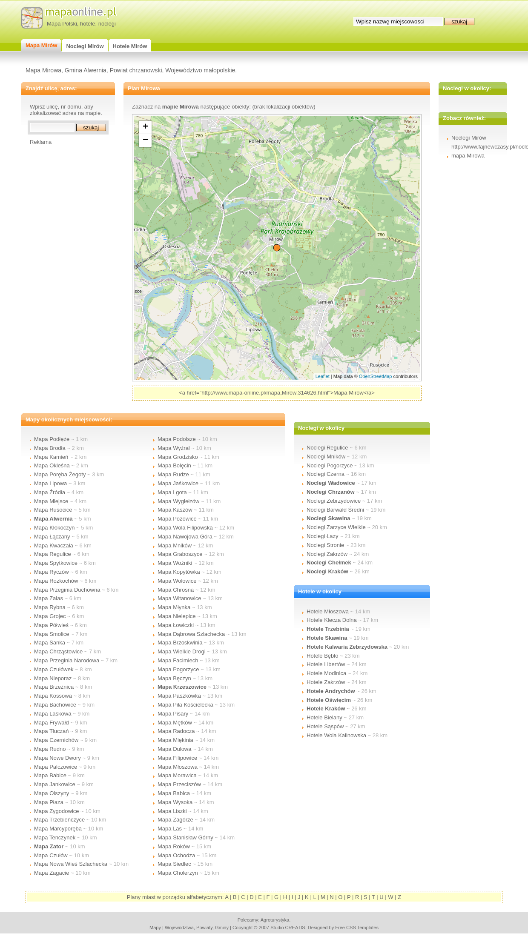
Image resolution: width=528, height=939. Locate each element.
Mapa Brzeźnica (54, 687)
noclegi (107, 23)
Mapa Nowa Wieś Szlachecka (70, 864)
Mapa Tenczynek (54, 837)
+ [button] (145, 127)
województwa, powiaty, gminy (197, 927)
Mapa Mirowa (43, 70)
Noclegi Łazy (322, 536)
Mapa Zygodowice (56, 811)
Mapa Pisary (173, 713)
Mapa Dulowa (175, 749)
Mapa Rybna (50, 607)
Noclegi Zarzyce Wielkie (336, 527)
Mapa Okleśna (52, 465)
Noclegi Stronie (325, 545)
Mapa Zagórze (175, 819)
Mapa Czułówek (54, 669)
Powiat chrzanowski (136, 70)
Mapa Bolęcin (174, 465)
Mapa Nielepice (177, 616)
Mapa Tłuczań (51, 731)
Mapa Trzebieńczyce (59, 819)
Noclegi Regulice (327, 447)
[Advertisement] (64, 273)
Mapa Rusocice (53, 510)
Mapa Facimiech (178, 660)
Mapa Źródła (49, 492)
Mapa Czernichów (56, 740)
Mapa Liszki (172, 811)
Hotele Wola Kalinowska (336, 735)
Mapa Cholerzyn (178, 873)
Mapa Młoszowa (178, 767)
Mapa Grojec (50, 616)
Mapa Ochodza (176, 855)
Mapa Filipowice (177, 758)
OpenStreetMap (375, 376)
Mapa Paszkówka (179, 696)
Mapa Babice (50, 775)
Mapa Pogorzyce (178, 669)
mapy (155, 927)
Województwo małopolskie (200, 70)
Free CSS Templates (357, 927)
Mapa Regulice (52, 554)
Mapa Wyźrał (174, 448)
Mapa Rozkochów (56, 581)
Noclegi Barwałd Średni (335, 510)
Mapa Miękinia (175, 740)
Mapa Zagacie (51, 873)
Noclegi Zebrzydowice (334, 501)
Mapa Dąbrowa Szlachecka (191, 634)
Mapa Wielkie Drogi (182, 651)
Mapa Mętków (175, 722)
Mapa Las (170, 828)
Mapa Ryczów (51, 572)
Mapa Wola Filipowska (185, 527)
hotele (87, 23)
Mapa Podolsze (177, 439)
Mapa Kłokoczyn (54, 527)
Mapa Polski (62, 23)
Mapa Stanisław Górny (185, 837)
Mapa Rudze (173, 474)
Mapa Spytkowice (55, 563)
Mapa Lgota (172, 492)
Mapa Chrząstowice (58, 651)
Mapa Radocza (176, 731)
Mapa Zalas (48, 598)
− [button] (145, 140)
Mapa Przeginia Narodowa (66, 660)
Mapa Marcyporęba (58, 828)
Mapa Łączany (52, 536)
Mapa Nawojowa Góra (185, 536)
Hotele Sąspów (325, 726)
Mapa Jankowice (54, 784)
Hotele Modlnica (326, 673)
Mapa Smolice (51, 634)
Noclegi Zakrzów (327, 554)
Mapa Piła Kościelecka (185, 704)
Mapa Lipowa (50, 483)
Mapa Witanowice (179, 598)
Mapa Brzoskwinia (180, 642)
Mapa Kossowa (53, 696)
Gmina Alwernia (85, 70)
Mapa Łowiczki (176, 625)
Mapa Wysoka (175, 802)
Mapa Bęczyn (174, 678)
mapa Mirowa (468, 155)
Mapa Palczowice (55, 767)
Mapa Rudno (50, 749)
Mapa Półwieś (51, 625)
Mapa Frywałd (51, 722)
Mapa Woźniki (175, 563)
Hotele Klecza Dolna (332, 620)
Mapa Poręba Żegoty (60, 474)
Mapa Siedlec (174, 864)
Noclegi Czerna (325, 474)
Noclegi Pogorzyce (330, 465)
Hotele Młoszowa (328, 611)
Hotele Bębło (322, 656)
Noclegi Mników (326, 456)
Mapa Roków (174, 846)
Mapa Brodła (50, 448)
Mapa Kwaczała (53, 545)
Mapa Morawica (177, 775)
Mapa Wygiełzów (178, 501)
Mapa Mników (175, 545)
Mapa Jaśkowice (178, 483)
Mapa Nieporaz (53, 678)
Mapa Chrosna (176, 590)
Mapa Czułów (51, 855)
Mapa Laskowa (52, 713)
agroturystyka (275, 919)
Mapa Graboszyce (180, 554)
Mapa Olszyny (51, 793)
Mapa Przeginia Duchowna (67, 590)
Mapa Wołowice (177, 581)
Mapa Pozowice (177, 518)
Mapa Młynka (174, 607)
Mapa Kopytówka (179, 572)
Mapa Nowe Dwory (57, 758)
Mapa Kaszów (175, 510)
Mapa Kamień (51, 457)
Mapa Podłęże (51, 439)
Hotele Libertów (326, 664)
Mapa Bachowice (55, 704)
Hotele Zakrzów (326, 682)
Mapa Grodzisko (178, 457)
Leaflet (323, 376)
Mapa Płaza (48, 802)
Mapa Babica (174, 793)
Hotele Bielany (324, 717)
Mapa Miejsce (51, 501)
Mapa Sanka (49, 642)
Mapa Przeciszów (179, 784)
